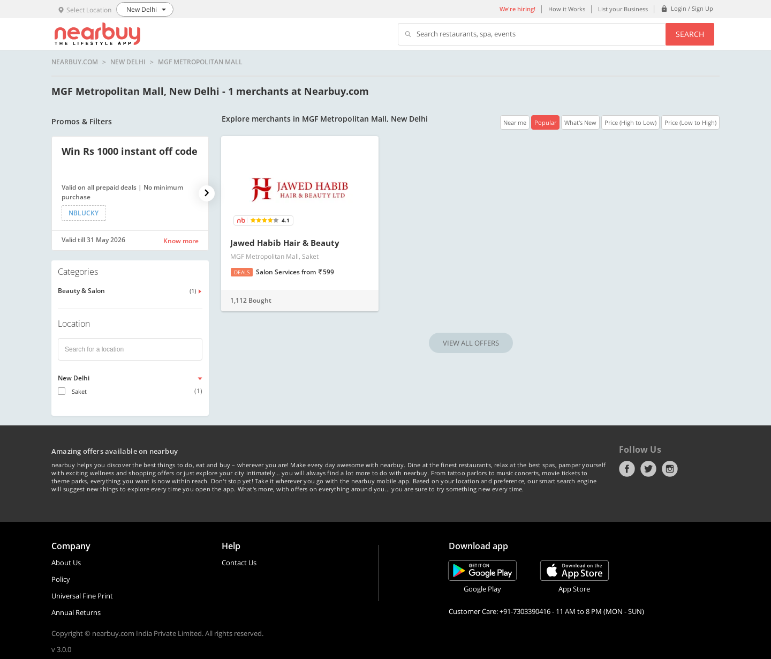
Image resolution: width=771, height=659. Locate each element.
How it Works (566, 9)
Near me (514, 122)
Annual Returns (76, 612)
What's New (580, 122)
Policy (60, 579)
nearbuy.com (74, 62)
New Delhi (128, 62)
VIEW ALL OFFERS (471, 343)
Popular (545, 122)
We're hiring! (517, 9)
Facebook (627, 469)
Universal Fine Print (82, 596)
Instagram (670, 469)
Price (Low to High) (690, 122)
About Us (66, 562)
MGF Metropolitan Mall (200, 62)
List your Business (623, 9)
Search (690, 34)
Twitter (648, 469)
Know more (181, 240)
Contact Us (239, 562)
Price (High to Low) (630, 122)
